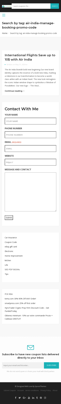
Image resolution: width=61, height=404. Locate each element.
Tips (6, 274)
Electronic (9, 251)
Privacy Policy (46, 390)
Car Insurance (11, 237)
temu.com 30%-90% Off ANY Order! (20, 298)
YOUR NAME (11, 114)
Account (20, 390)
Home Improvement (14, 256)
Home (4, 33)
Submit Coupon (10, 390)
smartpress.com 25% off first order (20, 303)
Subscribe (51, 365)
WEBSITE (9, 155)
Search (55, 6)
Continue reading (14, 91)
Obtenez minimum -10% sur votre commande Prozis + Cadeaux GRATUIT (29, 317)
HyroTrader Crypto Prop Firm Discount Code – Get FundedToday (27, 309)
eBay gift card (11, 246)
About (55, 390)
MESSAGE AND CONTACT (18, 169)
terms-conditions (32, 390)
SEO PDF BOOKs (12, 269)
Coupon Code (11, 242)
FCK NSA (9, 294)
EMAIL (13, 142)
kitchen (8, 260)
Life (6, 265)
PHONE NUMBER (13, 128)
